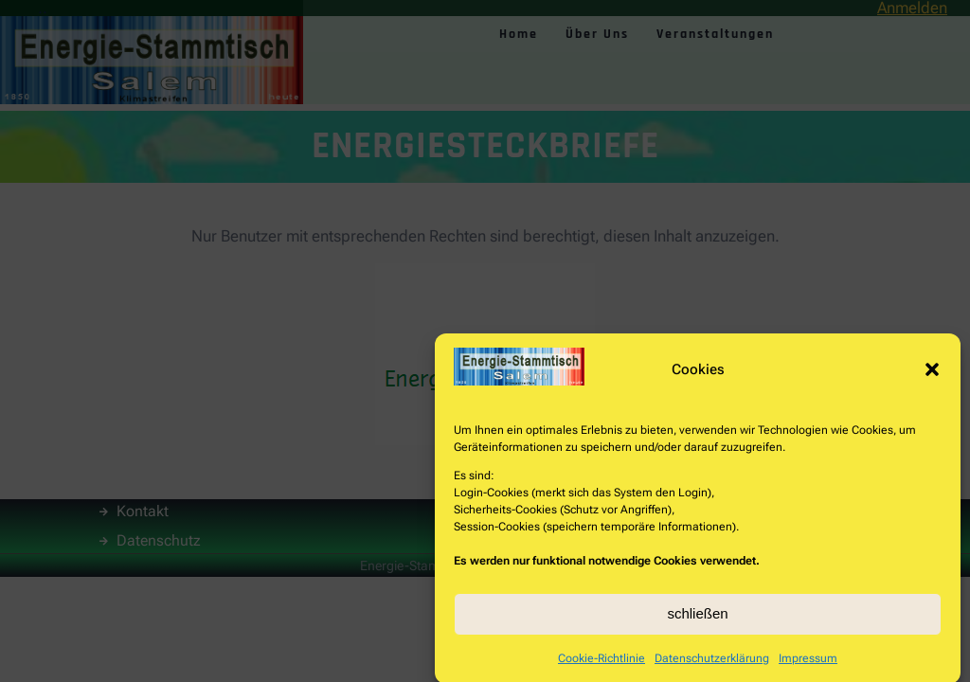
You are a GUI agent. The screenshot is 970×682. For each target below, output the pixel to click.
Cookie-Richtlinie (601, 663)
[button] (932, 374)
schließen (697, 619)
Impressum (808, 663)
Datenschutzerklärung (712, 663)
